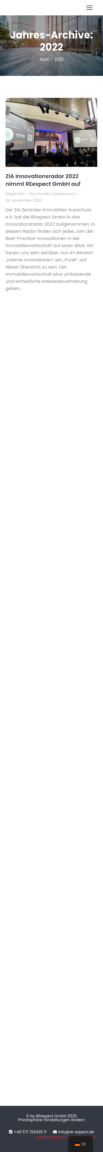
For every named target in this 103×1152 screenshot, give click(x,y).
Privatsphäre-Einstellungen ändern (51, 1120)
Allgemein (15, 194)
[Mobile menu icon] (89, 7)
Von (52, 194)
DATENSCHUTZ (51, 1137)
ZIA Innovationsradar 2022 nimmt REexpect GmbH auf (42, 180)
